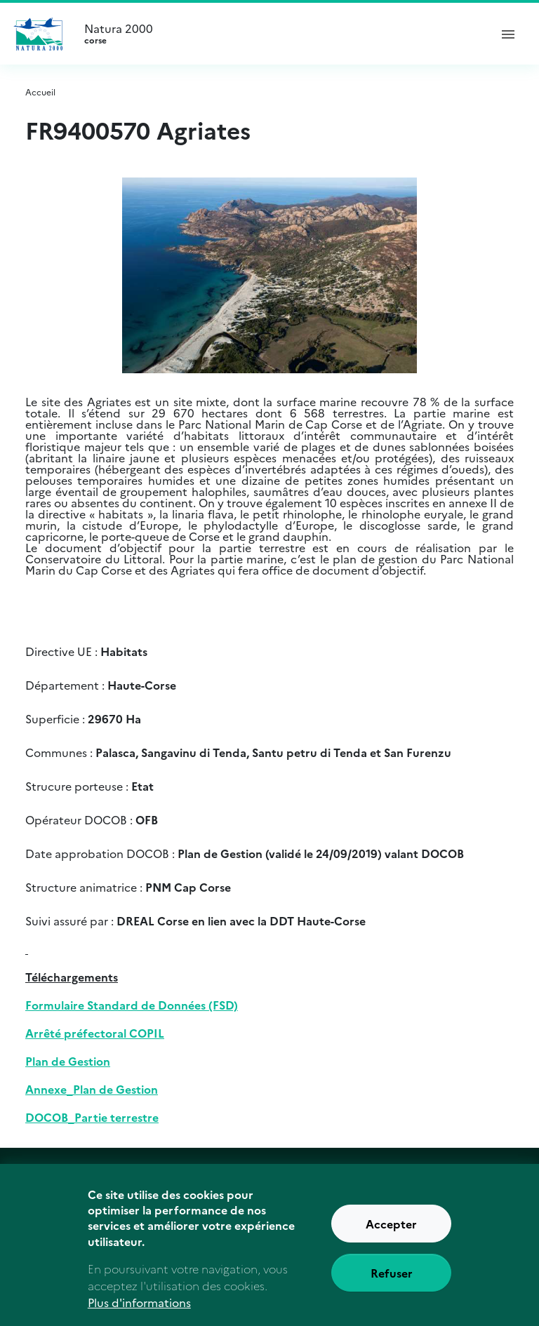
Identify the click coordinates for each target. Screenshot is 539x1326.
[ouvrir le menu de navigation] (508, 33)
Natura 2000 (280, 34)
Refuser (392, 1282)
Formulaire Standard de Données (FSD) (131, 1004)
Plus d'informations (139, 1312)
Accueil (40, 92)
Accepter (391, 1233)
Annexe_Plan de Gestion (91, 1089)
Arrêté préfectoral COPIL (94, 1032)
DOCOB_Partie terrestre (92, 1117)
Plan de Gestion (67, 1061)
